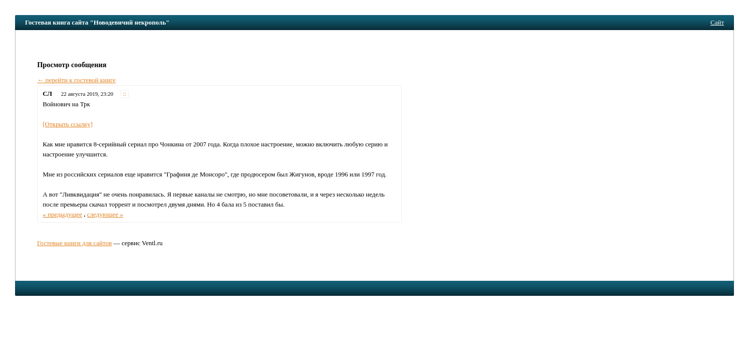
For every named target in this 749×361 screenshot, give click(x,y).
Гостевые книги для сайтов (74, 243)
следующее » (105, 214)
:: (125, 94)
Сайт (717, 22)
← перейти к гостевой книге (76, 80)
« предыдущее (62, 214)
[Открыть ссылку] (68, 124)
